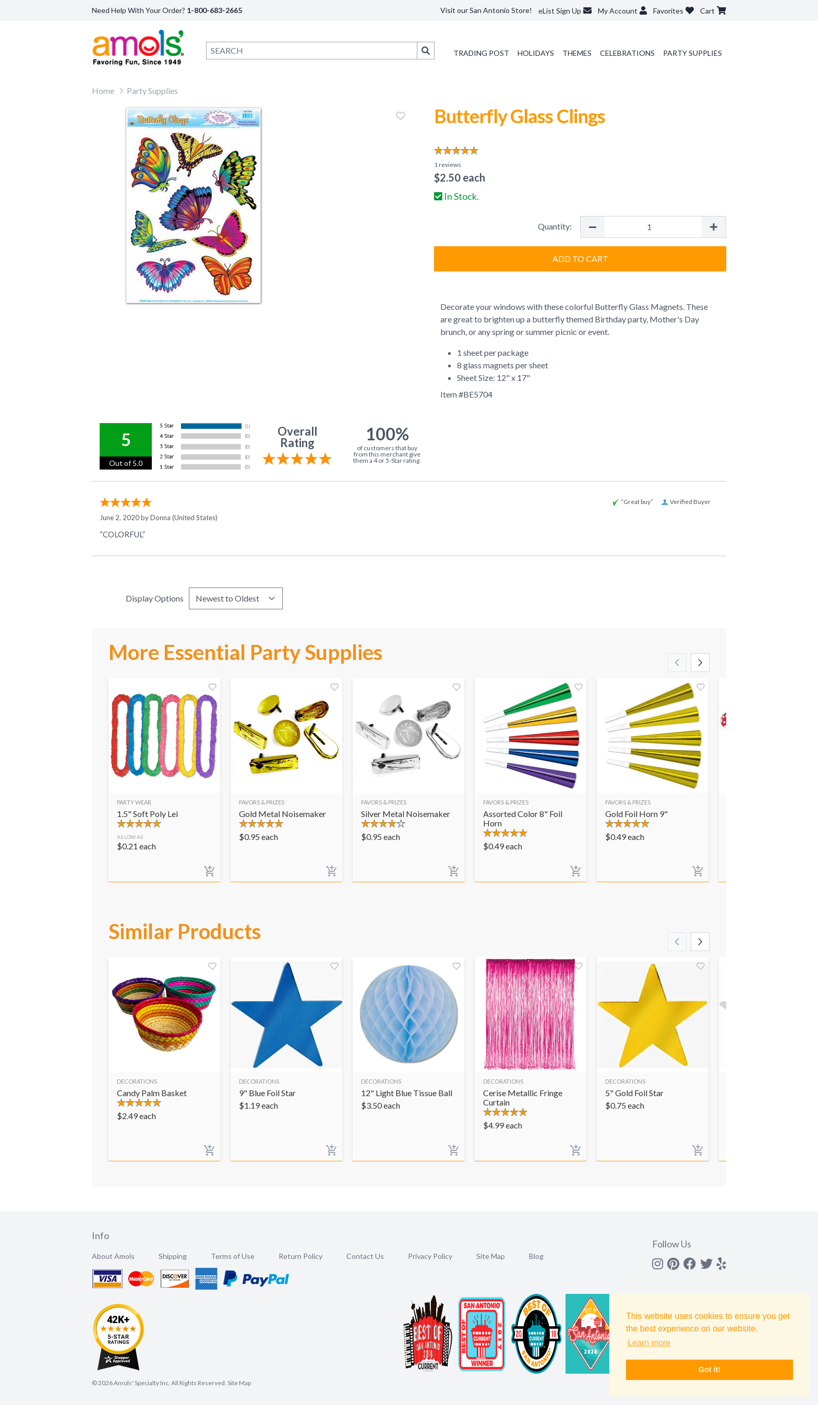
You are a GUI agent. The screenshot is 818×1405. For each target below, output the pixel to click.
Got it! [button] (709, 1369)
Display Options (155, 598)
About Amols (113, 1256)
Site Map (490, 1256)
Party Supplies (692, 53)
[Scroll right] (700, 662)
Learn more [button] (649, 1342)
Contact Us (365, 1256)
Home (103, 90)
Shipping (173, 1256)
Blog (536, 1256)
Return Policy (300, 1256)
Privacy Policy (430, 1256)
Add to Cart (580, 258)
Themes (577, 53)
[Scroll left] (677, 662)
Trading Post (481, 53)
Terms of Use (233, 1256)
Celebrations (627, 53)
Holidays (536, 53)
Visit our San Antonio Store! (486, 10)
